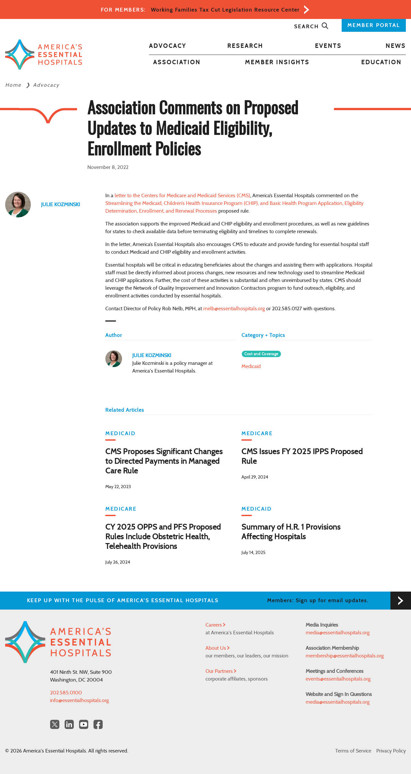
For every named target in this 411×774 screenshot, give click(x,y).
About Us (218, 648)
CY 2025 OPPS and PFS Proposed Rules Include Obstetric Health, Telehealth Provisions (163, 536)
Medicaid (251, 366)
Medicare (257, 433)
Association (177, 63)
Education (381, 63)
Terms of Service (353, 750)
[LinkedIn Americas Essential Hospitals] (69, 724)
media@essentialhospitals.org (338, 632)
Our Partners (221, 671)
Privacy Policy (391, 750)
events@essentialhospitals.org (338, 679)
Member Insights (277, 63)
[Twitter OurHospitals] (54, 724)
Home (14, 85)
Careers (215, 625)
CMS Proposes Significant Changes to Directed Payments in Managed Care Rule (164, 461)
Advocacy (167, 46)
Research (245, 46)
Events (328, 46)
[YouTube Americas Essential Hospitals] (83, 724)
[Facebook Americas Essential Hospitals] (98, 724)
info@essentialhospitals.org (79, 700)
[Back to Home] (43, 55)
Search (311, 26)
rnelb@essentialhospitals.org (234, 308)
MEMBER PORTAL (373, 25)
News (396, 46)
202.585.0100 (66, 692)
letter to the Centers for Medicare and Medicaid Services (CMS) (182, 195)
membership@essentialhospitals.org (345, 655)
